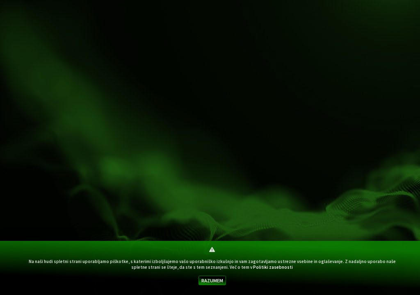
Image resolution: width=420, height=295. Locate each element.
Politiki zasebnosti (273, 267)
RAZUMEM (212, 280)
